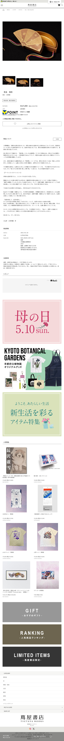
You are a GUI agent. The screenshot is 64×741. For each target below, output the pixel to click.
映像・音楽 (6, 685)
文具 (4, 688)
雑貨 (4, 692)
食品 (4, 700)
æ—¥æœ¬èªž (55, 2)
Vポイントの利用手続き (9, 114)
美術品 (5, 677)
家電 (4, 696)
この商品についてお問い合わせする (32, 128)
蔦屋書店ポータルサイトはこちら (32, 719)
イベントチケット (8, 703)
